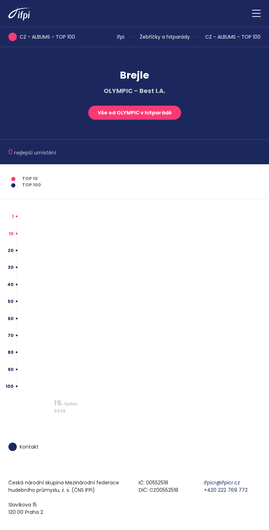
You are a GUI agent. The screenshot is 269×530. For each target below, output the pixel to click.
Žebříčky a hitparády (165, 36)
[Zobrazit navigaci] (256, 13)
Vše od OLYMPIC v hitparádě (135, 112)
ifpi (120, 36)
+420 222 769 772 (226, 489)
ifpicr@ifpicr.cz (222, 482)
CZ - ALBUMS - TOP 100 (233, 36)
